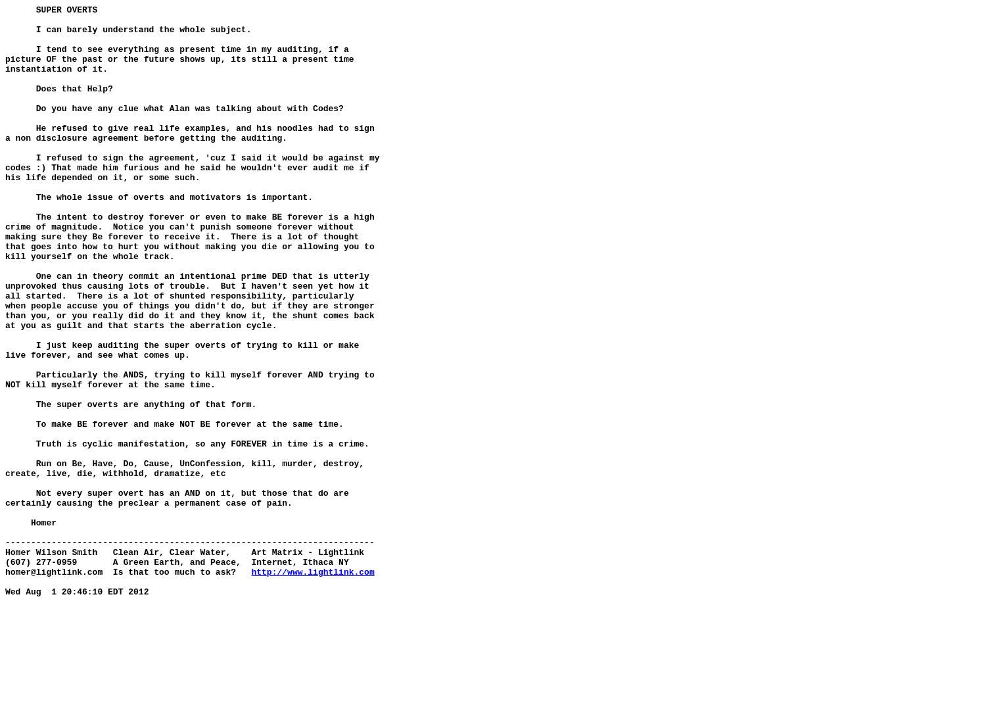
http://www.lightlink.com (312, 686)
